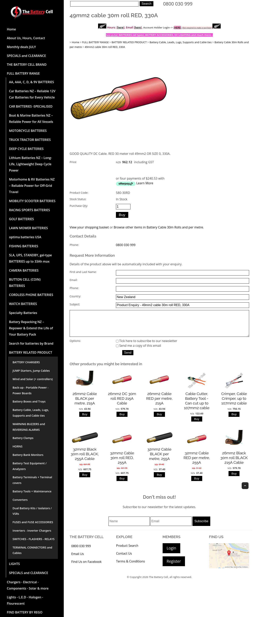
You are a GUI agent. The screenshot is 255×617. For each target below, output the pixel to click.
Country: (75, 296)
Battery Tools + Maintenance (32, 491)
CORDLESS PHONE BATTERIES (31, 295)
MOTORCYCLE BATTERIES (28, 131)
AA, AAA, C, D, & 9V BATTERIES (31, 82)
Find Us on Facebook (86, 567)
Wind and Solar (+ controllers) (33, 379)
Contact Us (124, 559)
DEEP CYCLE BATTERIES (26, 149)
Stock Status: (78, 199)
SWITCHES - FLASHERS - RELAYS (34, 539)
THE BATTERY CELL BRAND (26, 64)
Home (11, 29)
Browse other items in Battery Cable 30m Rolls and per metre (158, 227)
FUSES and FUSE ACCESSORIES (33, 522)
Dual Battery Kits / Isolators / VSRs (32, 511)
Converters (20, 500)
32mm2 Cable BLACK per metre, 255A (159, 459)
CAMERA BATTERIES (23, 270)
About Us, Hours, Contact (26, 38)
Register (174, 566)
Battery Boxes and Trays (29, 401)
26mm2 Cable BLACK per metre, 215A (85, 404)
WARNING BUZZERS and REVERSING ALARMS (29, 427)
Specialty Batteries (23, 313)
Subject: (75, 304)
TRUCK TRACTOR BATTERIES (30, 140)
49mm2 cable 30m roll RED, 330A (105, 47)
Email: (73, 280)
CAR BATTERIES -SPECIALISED (31, 106)
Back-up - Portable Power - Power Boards (30, 390)
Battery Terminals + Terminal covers (32, 480)
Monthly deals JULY (21, 47)
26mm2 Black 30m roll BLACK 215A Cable (234, 463)
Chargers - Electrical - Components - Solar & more (28, 585)
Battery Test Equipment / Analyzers (29, 466)
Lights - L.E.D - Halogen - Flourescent (25, 600)
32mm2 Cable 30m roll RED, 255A (122, 463)
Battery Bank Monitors (28, 455)
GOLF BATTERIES (21, 219)
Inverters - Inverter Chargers (32, 530)
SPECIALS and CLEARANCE (26, 56)
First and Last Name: (83, 272)
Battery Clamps (23, 438)
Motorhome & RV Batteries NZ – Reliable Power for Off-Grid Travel (32, 185)
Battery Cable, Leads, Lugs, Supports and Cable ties (31, 412)
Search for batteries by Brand (31, 343)
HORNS (18, 446)
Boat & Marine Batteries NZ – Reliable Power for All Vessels (31, 118)
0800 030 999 (178, 3)
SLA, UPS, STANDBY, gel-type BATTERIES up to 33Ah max (30, 258)
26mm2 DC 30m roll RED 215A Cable (122, 404)
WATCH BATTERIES (23, 304)
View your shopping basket (89, 227)
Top (245, 491)
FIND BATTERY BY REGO (24, 612)
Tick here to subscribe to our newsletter (146, 346)
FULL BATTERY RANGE (23, 73)
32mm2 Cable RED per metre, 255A (197, 463)
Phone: (74, 245)
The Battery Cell (158, 582)
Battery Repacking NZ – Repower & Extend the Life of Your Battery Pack (31, 328)
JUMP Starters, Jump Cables (31, 370)
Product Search (127, 551)
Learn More (144, 183)
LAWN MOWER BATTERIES (28, 228)
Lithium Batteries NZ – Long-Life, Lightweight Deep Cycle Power (30, 164)
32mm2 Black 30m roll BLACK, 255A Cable (85, 459)
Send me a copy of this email (138, 351)
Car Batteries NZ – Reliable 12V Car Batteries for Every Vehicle (32, 94)
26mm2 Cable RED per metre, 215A (159, 404)
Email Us (77, 559)
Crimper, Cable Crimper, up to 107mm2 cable (234, 404)
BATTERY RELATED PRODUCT (30, 352)
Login (171, 553)
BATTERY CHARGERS (26, 362)
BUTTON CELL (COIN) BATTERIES (25, 282)
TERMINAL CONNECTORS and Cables (32, 550)
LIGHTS (14, 564)
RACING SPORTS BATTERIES (29, 210)
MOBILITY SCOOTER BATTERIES (32, 201)
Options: (75, 346)
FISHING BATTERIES (23, 246)
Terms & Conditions (130, 567)
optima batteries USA (25, 237)
